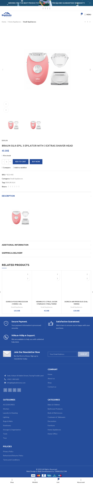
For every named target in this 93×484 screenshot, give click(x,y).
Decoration (52, 421)
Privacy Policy (8, 451)
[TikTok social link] (50, 8)
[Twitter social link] (11, 186)
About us (51, 378)
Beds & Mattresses (55, 413)
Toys (5, 438)
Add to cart (20, 162)
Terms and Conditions (11, 460)
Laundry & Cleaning (10, 413)
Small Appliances (29, 22)
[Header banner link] (43, 3)
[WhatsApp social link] (47, 8)
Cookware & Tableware (56, 417)
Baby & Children (54, 405)
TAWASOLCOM (60, 471)
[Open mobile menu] (87, 14)
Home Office (52, 434)
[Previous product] (85, 22)
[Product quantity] (6, 161)
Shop (50, 383)
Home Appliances (14, 22)
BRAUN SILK (10, 182)
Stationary (7, 425)
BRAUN (5, 140)
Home (4, 22)
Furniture (51, 425)
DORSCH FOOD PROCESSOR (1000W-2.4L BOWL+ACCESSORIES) (17, 304)
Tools (5, 434)
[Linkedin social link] (15, 186)
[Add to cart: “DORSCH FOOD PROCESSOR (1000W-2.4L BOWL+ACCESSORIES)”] (28, 279)
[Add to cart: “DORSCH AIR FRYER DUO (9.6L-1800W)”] (87, 279)
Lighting (6, 417)
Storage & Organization (12, 430)
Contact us (52, 387)
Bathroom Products (55, 409)
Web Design (31, 471)
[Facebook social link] (43, 8)
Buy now (36, 162)
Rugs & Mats (8, 421)
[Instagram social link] (45, 8)
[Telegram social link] (19, 186)
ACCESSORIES (9, 405)
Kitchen (6, 409)
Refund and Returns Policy (13, 456)
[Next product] (90, 22)
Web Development (45, 471)
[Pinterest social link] (13, 186)
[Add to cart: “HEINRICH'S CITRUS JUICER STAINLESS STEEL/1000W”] (57, 279)
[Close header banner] (90, 3)
